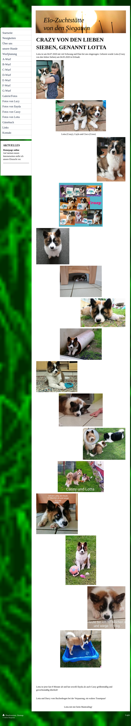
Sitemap (20, 715)
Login (127, 715)
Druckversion (9, 715)
